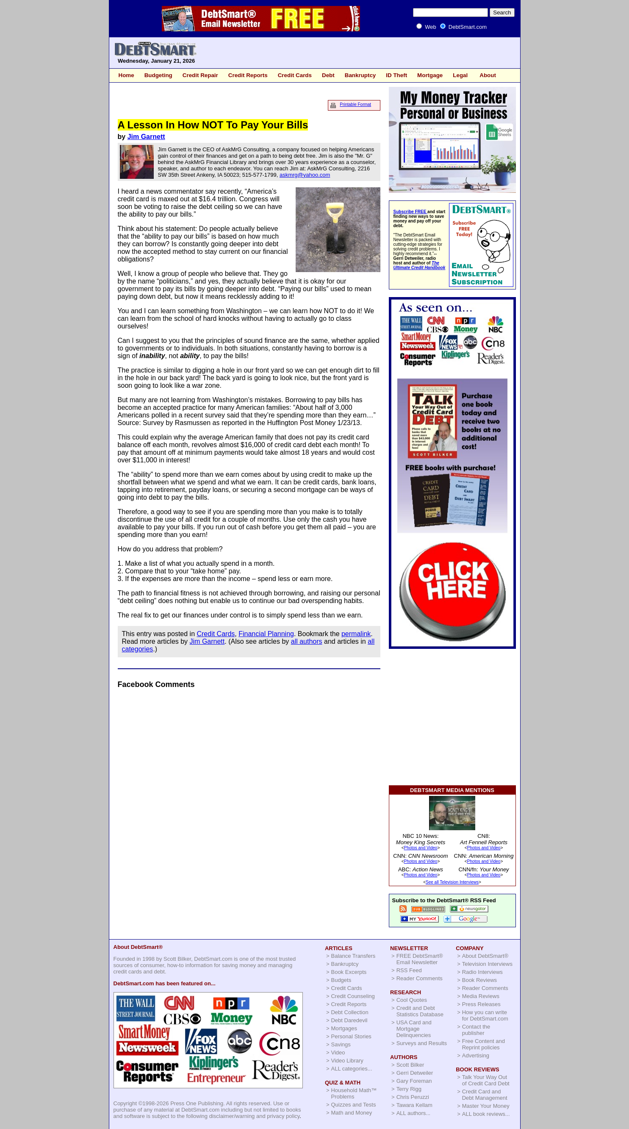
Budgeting (158, 75)
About (487, 75)
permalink (356, 633)
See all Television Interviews (452, 882)
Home (126, 75)
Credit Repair (200, 75)
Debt (328, 75)
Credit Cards (295, 75)
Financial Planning (266, 633)
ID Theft (396, 75)
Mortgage (430, 75)
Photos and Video (421, 847)
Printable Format (355, 104)
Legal (460, 75)
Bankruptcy (360, 75)
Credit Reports (248, 75)
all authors (306, 641)
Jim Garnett (146, 136)
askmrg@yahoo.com (305, 175)
